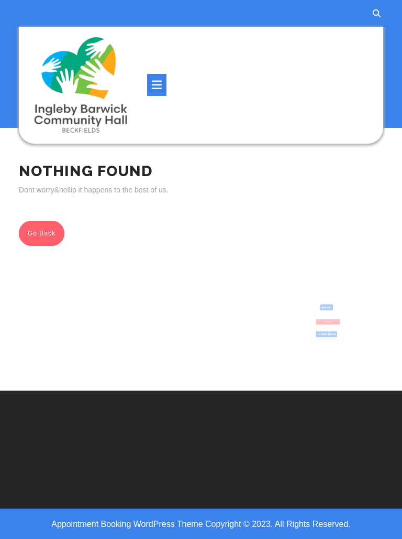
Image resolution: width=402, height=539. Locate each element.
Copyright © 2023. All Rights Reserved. (278, 524)
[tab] (156, 85)
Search (326, 311)
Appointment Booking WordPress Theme (128, 524)
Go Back (46, 236)
